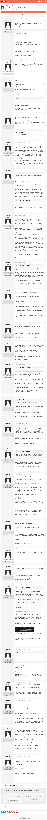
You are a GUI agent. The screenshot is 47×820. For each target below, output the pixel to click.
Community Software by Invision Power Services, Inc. (24, 818)
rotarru (9, 9)
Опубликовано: (21, 18)
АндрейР (8, 60)
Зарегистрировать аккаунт (13, 800)
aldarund (8, 397)
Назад (5, 14)
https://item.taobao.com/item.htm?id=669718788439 (25, 641)
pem (8, 142)
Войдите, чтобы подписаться (7, 5)
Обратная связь (23, 815)
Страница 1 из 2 (22, 14)
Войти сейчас (34, 799)
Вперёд (13, 14)
